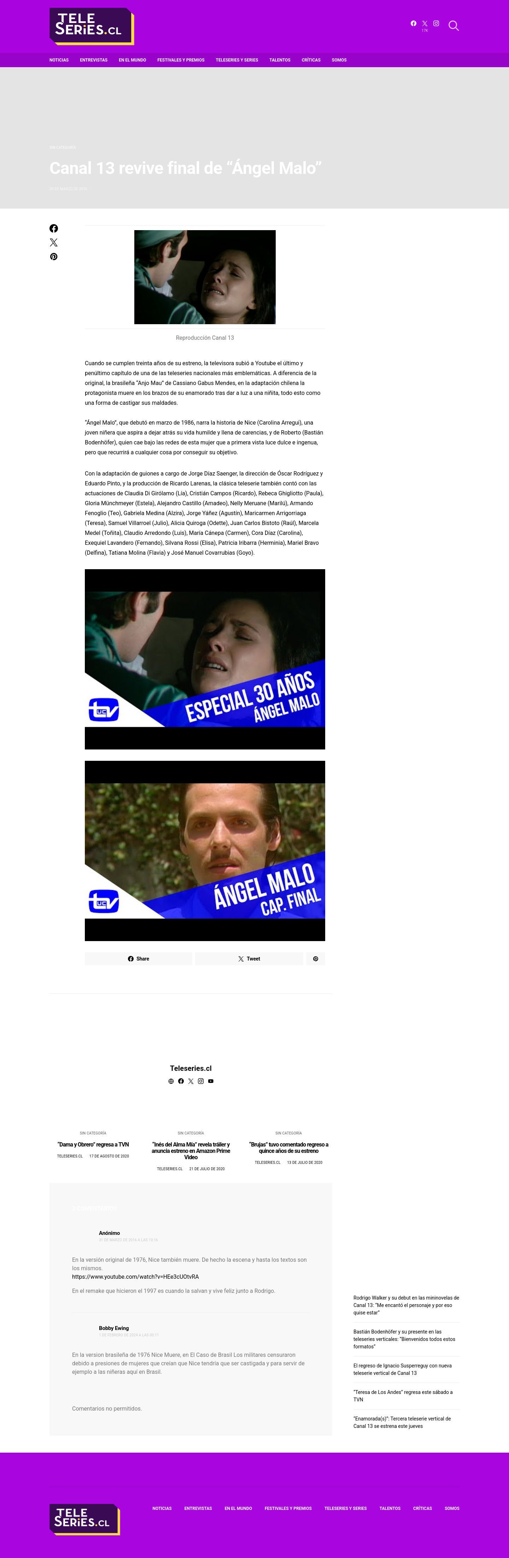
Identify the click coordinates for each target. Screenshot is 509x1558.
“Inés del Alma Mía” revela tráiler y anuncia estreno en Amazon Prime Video (191, 1151)
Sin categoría (62, 148)
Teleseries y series (237, 60)
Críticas (311, 60)
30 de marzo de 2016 (68, 189)
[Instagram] (436, 27)
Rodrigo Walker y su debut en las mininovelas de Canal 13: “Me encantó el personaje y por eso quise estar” (406, 1305)
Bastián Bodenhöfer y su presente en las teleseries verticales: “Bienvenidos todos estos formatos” (404, 1339)
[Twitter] (425, 27)
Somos (339, 60)
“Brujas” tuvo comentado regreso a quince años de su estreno (288, 1147)
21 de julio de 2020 (207, 1169)
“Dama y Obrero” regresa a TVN (93, 1144)
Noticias (59, 60)
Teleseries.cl (191, 1068)
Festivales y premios (181, 60)
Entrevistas (93, 60)
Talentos (279, 60)
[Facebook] (414, 27)
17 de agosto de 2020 (109, 1156)
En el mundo (132, 60)
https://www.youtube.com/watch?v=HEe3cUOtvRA (135, 1276)
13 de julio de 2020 (304, 1163)
